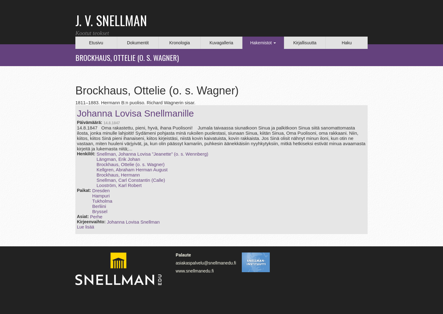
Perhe (96, 216)
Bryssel (99, 211)
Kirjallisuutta (304, 42)
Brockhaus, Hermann (118, 174)
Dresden (101, 190)
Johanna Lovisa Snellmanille (135, 113)
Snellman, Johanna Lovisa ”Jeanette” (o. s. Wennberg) (152, 154)
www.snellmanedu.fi (195, 270)
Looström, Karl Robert (119, 185)
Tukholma (102, 201)
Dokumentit (138, 42)
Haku (347, 42)
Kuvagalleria (221, 42)
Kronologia (179, 42)
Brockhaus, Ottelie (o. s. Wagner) (131, 164)
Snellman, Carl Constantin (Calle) (131, 180)
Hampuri (101, 195)
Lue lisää (85, 227)
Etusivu (96, 42)
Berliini (99, 206)
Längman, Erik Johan (118, 159)
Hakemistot (263, 42)
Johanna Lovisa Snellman (133, 222)
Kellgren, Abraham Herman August (132, 169)
